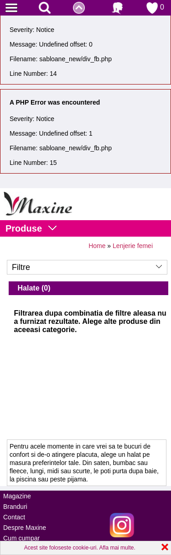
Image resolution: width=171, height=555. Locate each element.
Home (96, 245)
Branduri (15, 506)
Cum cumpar (21, 538)
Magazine (17, 496)
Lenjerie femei (133, 245)
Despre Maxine (24, 527)
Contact (14, 517)
